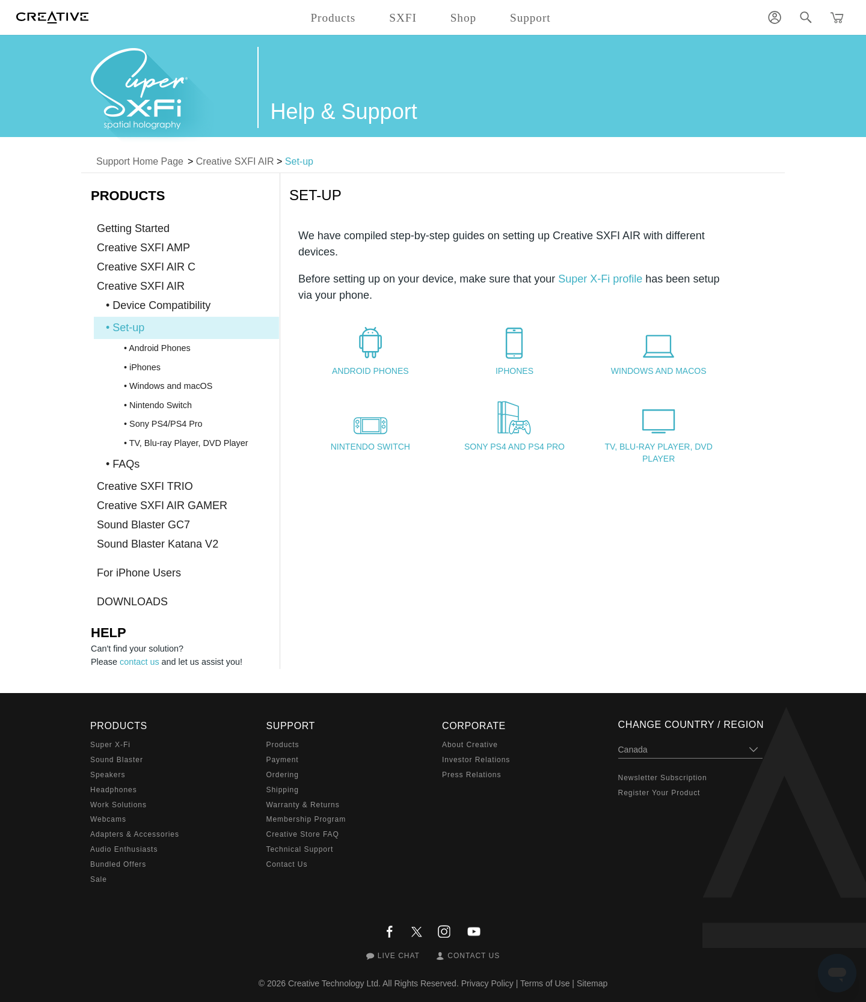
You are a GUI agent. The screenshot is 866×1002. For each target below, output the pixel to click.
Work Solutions (118, 805)
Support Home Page (139, 161)
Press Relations (471, 775)
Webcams (108, 819)
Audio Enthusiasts (124, 849)
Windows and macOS (659, 371)
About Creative (470, 745)
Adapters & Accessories (134, 834)
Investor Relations (476, 760)
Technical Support (300, 849)
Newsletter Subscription (662, 778)
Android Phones (370, 371)
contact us (139, 662)
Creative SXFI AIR (235, 161)
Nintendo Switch (370, 446)
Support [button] (530, 17)
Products (282, 745)
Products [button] (332, 17)
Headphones (113, 790)
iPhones (514, 371)
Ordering (282, 775)
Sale (98, 879)
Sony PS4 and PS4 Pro (514, 446)
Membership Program (306, 819)
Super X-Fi (110, 745)
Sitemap (592, 983)
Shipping (282, 790)
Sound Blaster (116, 760)
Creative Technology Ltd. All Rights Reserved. (373, 983)
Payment (282, 760)
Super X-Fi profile (600, 279)
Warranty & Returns (303, 805)
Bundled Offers (118, 864)
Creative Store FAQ (302, 834)
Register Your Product (659, 793)
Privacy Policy (487, 983)
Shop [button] (463, 17)
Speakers (107, 775)
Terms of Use (545, 983)
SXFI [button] (402, 17)
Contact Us (287, 864)
